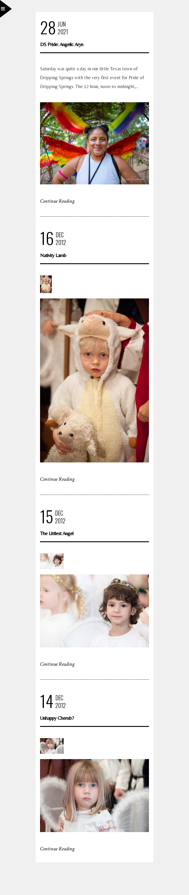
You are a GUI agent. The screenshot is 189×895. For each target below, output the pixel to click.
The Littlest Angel (56, 533)
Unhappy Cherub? (57, 718)
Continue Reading (57, 201)
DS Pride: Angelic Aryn (61, 44)
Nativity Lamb (53, 255)
